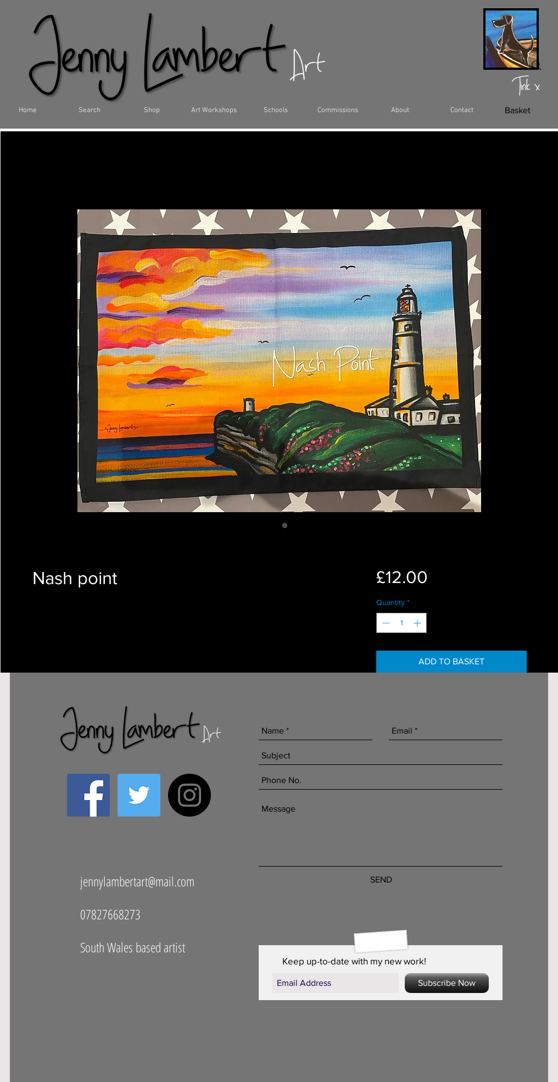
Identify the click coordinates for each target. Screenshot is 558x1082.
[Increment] (418, 622)
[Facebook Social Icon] (88, 795)
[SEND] (381, 880)
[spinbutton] (401, 622)
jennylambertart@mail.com (137, 881)
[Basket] (517, 110)
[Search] (536, 65)
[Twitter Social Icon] (139, 795)
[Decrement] (385, 622)
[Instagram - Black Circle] (189, 795)
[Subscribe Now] (447, 983)
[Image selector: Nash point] (274, 525)
